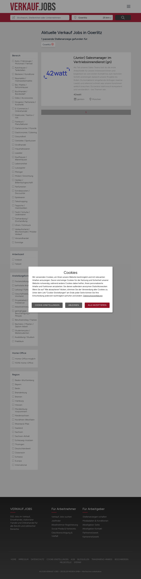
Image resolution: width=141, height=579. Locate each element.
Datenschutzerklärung (92, 296)
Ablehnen (73, 305)
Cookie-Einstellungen (47, 305)
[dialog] (70, 290)
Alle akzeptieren (97, 305)
